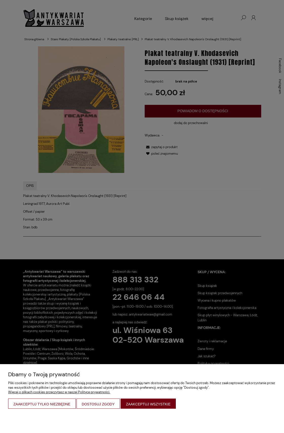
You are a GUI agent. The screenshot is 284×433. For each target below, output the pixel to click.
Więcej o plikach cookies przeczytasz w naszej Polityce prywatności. (59, 392)
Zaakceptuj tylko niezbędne (41, 404)
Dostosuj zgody (98, 404)
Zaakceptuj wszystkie (148, 404)
